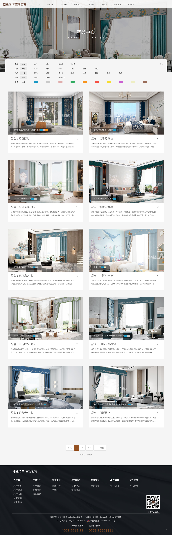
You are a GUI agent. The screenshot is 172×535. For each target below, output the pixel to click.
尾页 (89, 448)
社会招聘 (114, 486)
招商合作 (56, 486)
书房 (72, 69)
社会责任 (104, 5)
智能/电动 (61, 77)
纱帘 (48, 64)
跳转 (102, 448)
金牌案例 (37, 490)
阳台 (84, 69)
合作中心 (77, 5)
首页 (38, 5)
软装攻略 (37, 494)
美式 (108, 73)
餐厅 (60, 69)
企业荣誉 (17, 498)
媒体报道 (75, 490)
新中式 (60, 73)
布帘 (35, 64)
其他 (96, 69)
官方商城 (131, 5)
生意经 (55, 490)
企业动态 (75, 486)
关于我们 (50, 5)
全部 (23, 64)
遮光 (48, 77)
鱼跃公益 (95, 486)
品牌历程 (17, 494)
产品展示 (37, 486)
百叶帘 (73, 64)
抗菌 (35, 77)
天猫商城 (134, 486)
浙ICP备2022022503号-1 (75, 521)
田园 (96, 73)
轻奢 (48, 73)
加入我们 (117, 5)
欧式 (72, 73)
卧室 (48, 69)
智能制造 (17, 502)
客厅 (35, 69)
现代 (35, 73)
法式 (84, 73)
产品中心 (63, 5)
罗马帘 (60, 64)
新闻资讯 (90, 5)
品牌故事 (17, 490)
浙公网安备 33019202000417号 (101, 521)
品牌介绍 (17, 486)
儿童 (120, 73)
